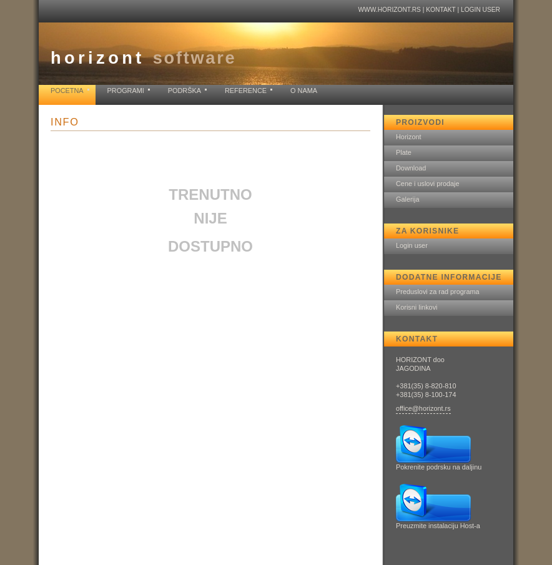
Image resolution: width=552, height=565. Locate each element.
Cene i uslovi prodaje (428, 183)
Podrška (184, 90)
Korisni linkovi (416, 307)
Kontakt (440, 9)
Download (411, 168)
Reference (246, 90)
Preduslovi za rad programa (438, 291)
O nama (303, 90)
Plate (404, 152)
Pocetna (67, 90)
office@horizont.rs (423, 408)
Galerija (407, 199)
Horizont (408, 136)
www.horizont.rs (389, 9)
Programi (125, 90)
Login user (480, 9)
